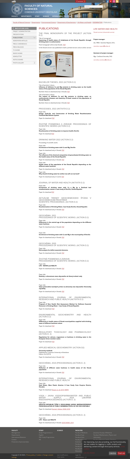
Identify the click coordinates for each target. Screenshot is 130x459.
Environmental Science (49, 22)
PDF (64, 45)
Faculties (79, 430)
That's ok (121, 453)
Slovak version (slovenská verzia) (103, 32)
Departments (26, 16)
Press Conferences (20, 44)
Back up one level (22, 28)
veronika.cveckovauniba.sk (102, 60)
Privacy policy (30, 455)
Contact (78, 16)
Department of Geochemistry (66, 22)
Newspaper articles (20, 41)
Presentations (18, 34)
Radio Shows (17, 53)
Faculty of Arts (79, 437)
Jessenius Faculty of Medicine (102, 433)
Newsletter (17, 56)
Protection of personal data (20, 442)
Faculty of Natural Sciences (21, 22)
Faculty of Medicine (81, 433)
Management (16, 433)
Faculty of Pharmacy (81, 446)
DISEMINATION (97, 22)
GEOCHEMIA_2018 (68, 423)
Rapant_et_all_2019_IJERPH (60, 390)
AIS (40, 440)
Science (46, 16)
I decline (112, 453)
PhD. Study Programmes (46, 437)
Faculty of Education (81, 444)
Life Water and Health (84, 22)
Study (37, 16)
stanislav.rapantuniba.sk (101, 46)
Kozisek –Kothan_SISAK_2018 (61, 409)
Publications (18, 38)
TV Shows (16, 50)
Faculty (15, 16)
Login (114, 6)
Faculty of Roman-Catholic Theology (104, 440)
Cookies (38, 455)
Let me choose (89, 453)
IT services (79, 1)
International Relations (62, 16)
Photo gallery (18, 63)
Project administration (21, 31)
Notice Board (18, 60)
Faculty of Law (79, 435)
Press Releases (18, 47)
